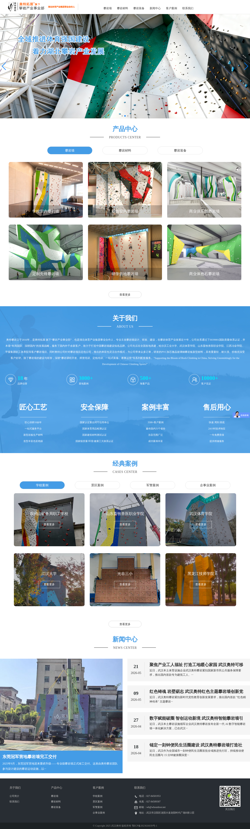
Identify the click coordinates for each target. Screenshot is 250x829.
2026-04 (136, 726)
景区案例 (97, 801)
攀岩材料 (122, 8)
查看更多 (125, 294)
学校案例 (97, 796)
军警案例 (97, 807)
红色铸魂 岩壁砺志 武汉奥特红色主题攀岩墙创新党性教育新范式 (196, 691)
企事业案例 (99, 812)
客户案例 (171, 8)
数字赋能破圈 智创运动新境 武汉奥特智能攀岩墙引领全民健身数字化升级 (196, 718)
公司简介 (14, 796)
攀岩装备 (138, 8)
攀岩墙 (107, 8)
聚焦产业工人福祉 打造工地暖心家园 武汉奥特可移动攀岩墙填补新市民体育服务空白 (196, 665)
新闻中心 (155, 8)
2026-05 (136, 673)
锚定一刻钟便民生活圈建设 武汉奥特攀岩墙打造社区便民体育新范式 (195, 745)
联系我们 (187, 8)
